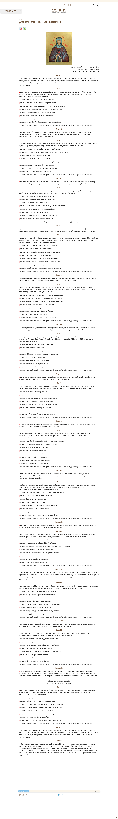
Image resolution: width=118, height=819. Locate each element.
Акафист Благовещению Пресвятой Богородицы (44, 817)
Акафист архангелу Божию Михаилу (40, 811)
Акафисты (27, 19)
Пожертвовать (59, 15)
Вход (60, 5)
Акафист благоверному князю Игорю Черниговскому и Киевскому (51, 815)
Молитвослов (59, 10)
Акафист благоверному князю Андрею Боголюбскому (46, 813)
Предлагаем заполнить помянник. (10, 11)
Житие (30, 24)
